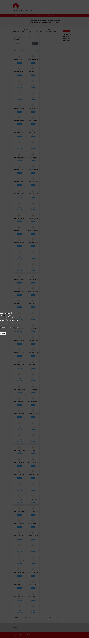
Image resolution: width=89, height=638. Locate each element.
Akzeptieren (44, 330)
